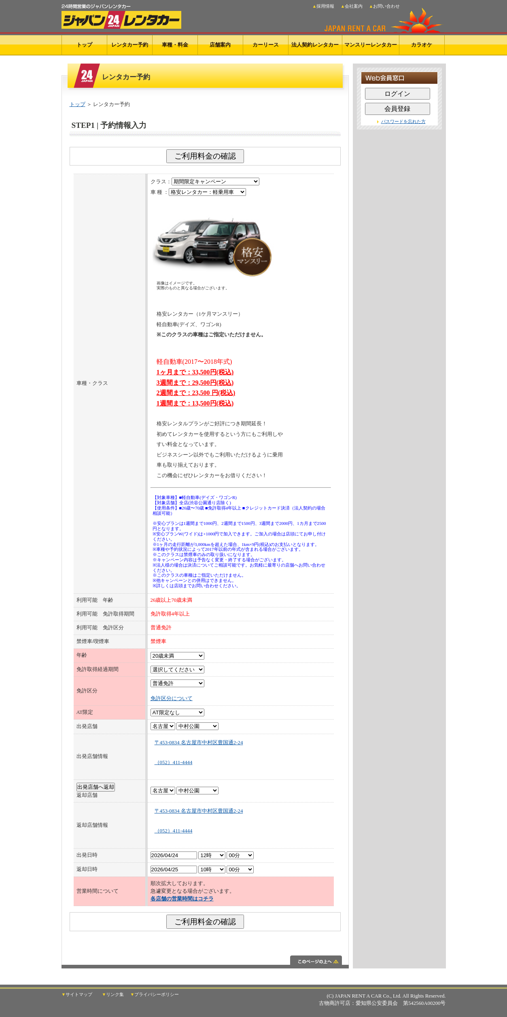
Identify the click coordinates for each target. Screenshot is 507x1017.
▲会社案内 (352, 6)
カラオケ (421, 45)
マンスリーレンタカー (370, 45)
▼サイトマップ (77, 995)
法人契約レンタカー (315, 45)
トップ (84, 45)
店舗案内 (220, 45)
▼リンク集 (113, 995)
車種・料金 (175, 45)
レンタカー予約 (129, 45)
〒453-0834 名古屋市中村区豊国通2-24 (199, 742)
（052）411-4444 (174, 762)
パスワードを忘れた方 (403, 121)
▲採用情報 (323, 6)
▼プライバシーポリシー (154, 995)
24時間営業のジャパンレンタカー (121, 14)
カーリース (265, 45)
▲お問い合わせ (384, 6)
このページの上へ (205, 961)
